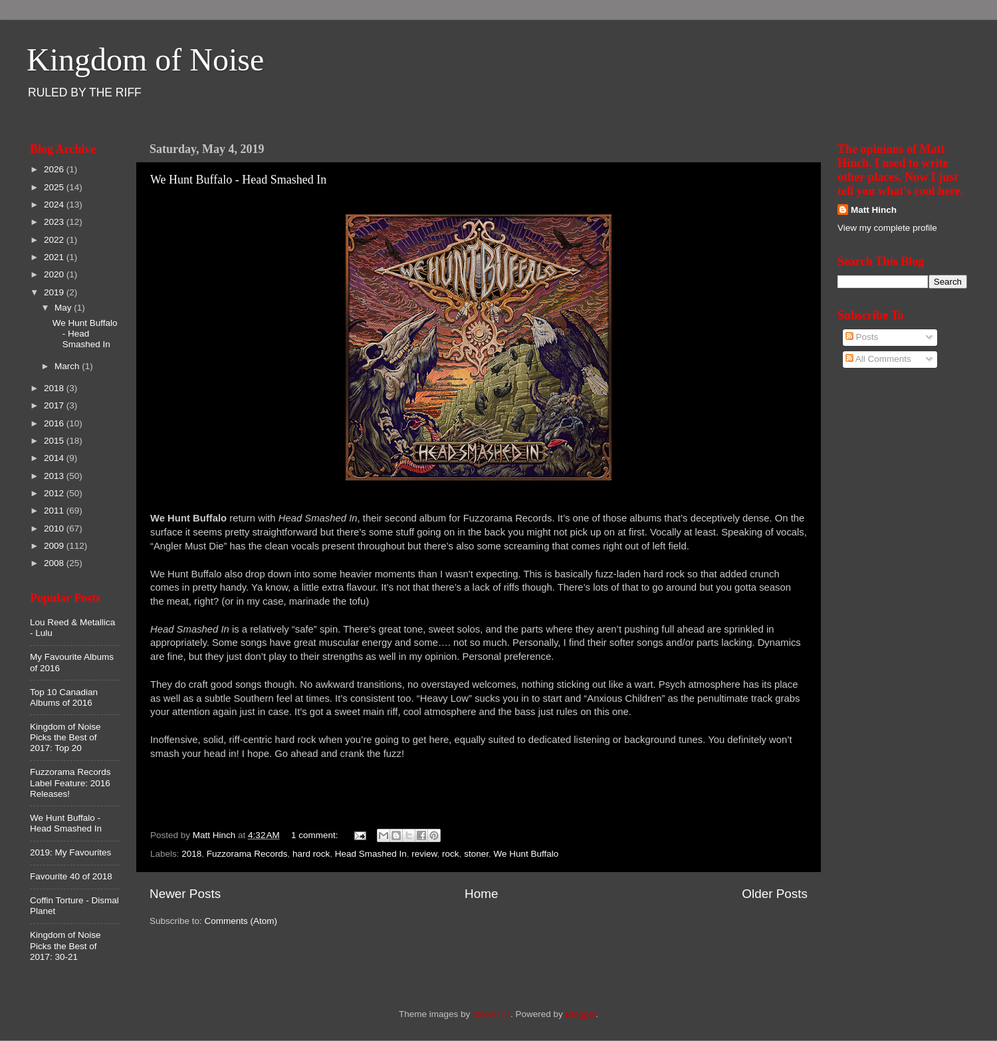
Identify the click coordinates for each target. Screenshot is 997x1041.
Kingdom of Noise (145, 59)
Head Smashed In (371, 854)
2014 (55, 458)
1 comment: (315, 835)
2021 (55, 257)
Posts (862, 337)
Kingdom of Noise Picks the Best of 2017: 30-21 (65, 945)
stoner (476, 854)
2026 (55, 169)
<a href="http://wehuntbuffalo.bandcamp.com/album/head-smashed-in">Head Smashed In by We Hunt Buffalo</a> (478, 802)
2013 (55, 476)
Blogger (581, 1014)
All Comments (878, 359)
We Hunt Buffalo (525, 854)
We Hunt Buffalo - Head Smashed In (238, 179)
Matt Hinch (874, 210)
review (424, 854)
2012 (55, 493)
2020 (55, 274)
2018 (191, 854)
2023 (55, 222)
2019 (55, 292)
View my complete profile (887, 228)
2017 (55, 405)
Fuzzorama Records (247, 854)
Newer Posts (185, 894)
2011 (55, 511)
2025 (55, 187)
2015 (55, 441)
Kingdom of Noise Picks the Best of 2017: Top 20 (65, 737)
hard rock (311, 854)
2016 (55, 423)
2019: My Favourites (70, 852)
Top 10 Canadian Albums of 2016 (64, 697)
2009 (55, 546)
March (68, 366)
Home (481, 894)
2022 (55, 240)
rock (450, 854)
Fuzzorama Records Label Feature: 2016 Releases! (70, 782)
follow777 (491, 1014)
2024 (55, 205)
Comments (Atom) (241, 921)
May (64, 308)
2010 (55, 528)
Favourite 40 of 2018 (71, 876)
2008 (55, 563)
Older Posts (775, 894)
